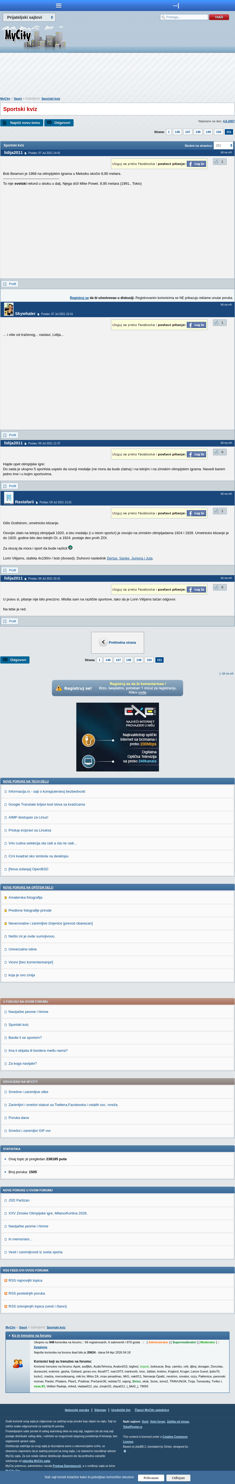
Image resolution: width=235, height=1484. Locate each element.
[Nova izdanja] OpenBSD (28, 869)
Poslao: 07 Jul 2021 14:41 (44, 152)
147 (187, 132)
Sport (18, 98)
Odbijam (178, 1478)
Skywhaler (25, 313)
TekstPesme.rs (132, 1426)
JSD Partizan (19, 1200)
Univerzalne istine (23, 949)
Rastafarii (24, 501)
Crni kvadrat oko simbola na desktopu (39, 856)
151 (228, 132)
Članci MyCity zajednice (152, 1410)
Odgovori (62, 123)
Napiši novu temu (25, 123)
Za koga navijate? (23, 1063)
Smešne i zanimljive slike (28, 1092)
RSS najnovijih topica (25, 1280)
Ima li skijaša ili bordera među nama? (38, 1050)
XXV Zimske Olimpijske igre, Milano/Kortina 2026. (48, 1213)
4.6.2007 (229, 121)
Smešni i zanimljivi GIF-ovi (29, 1131)
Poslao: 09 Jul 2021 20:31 (44, 578)
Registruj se (79, 298)
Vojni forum (157, 1421)
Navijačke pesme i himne (28, 1012)
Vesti (145, 1421)
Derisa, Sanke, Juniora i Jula (129, 558)
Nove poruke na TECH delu (26, 781)
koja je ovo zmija (22, 975)
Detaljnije (40, 1347)
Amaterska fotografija (25, 897)
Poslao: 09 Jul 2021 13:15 (56, 502)
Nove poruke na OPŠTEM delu (28, 887)
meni (59, 5)
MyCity (5, 98)
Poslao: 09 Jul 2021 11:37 (44, 443)
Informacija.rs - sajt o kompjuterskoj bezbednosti (47, 791)
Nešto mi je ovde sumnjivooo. (32, 936)
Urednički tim (121, 1410)
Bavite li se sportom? (25, 1037)
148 (198, 132)
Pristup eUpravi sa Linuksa (30, 830)
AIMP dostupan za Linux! (28, 817)
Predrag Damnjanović (67, 1465)
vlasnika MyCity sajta (36, 1461)
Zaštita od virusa (178, 1421)
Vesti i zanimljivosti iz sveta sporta (36, 1252)
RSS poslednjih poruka (27, 1293)
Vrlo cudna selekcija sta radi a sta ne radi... (43, 843)
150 (218, 132)
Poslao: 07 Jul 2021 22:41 (57, 314)
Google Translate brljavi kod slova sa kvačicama (47, 804)
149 (208, 132)
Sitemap (100, 1410)
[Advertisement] (118, 76)
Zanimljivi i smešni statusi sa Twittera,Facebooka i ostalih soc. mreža (63, 1105)
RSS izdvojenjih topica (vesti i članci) (38, 1306)
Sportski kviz (51, 98)
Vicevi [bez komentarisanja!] (31, 962)
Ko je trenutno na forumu (31, 1336)
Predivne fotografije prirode (30, 910)
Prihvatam (151, 1478)
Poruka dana (19, 1118)
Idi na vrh (228, 673)
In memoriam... (21, 1239)
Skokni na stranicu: (198, 145)
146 (177, 132)
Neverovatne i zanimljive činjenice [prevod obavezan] (51, 923)
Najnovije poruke (77, 1410)
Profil (12, 284)
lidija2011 (13, 152)
